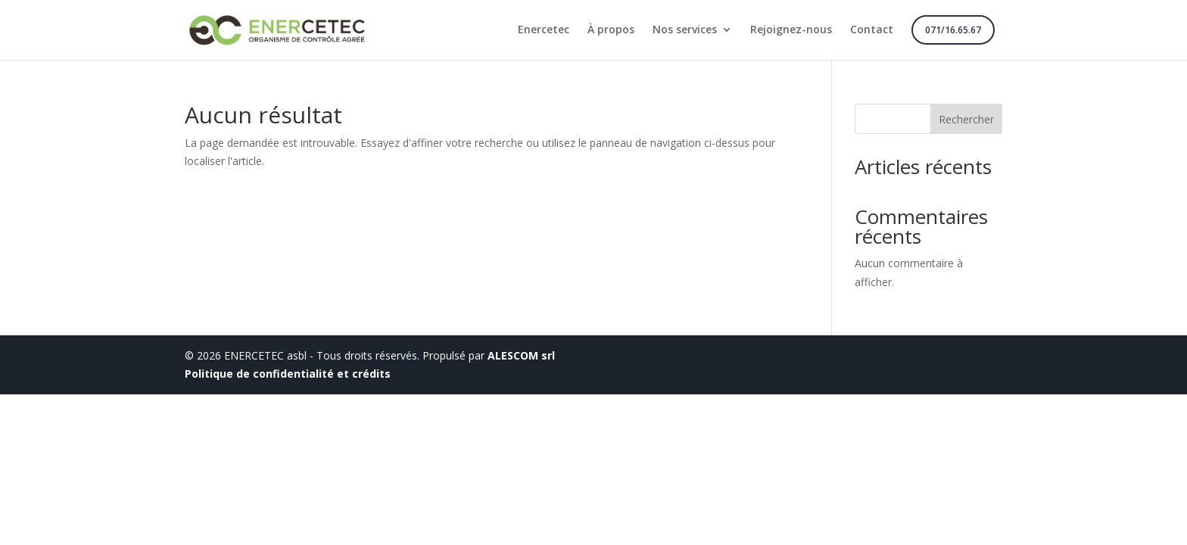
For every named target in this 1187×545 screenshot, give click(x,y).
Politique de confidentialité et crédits (288, 373)
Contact (871, 30)
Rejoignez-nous (791, 30)
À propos (610, 30)
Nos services (685, 30)
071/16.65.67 (953, 29)
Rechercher (966, 119)
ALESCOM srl (521, 355)
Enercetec (543, 30)
